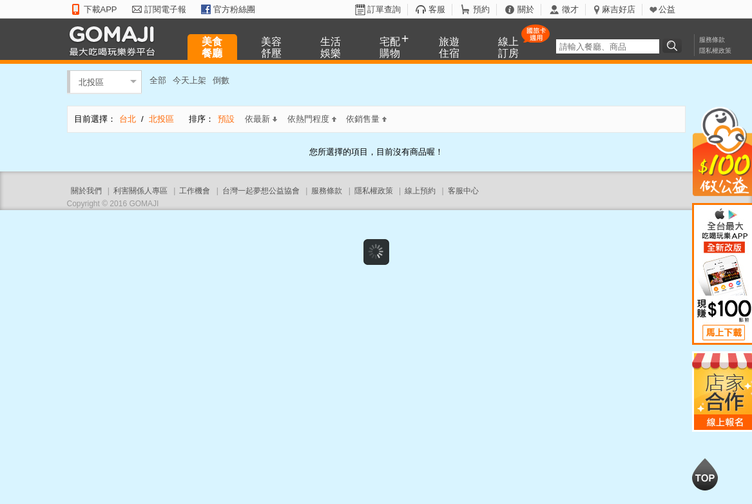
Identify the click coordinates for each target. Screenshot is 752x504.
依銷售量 (366, 119)
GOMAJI (115, 40)
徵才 (570, 9)
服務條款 (712, 39)
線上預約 (420, 190)
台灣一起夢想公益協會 (261, 190)
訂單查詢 (384, 9)
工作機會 (194, 190)
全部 (157, 80)
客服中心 (463, 190)
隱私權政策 (715, 50)
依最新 (261, 119)
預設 (226, 119)
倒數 (221, 80)
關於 (525, 9)
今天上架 (189, 80)
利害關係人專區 (140, 190)
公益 (667, 9)
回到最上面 (705, 474)
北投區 (91, 81)
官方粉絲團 (234, 9)
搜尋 (674, 46)
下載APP (100, 9)
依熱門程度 (311, 119)
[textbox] (607, 46)
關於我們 (86, 190)
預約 (481, 9)
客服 (437, 9)
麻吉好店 (618, 9)
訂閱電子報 (165, 9)
